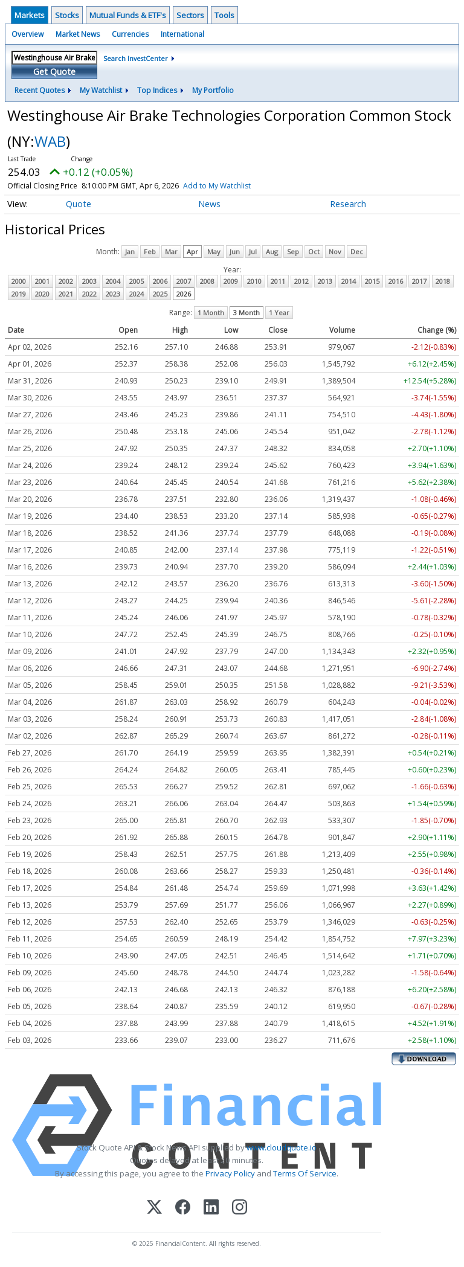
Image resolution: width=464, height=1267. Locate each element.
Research (348, 204)
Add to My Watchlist (238, 186)
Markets (29, 15)
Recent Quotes (39, 90)
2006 (160, 281)
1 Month (211, 312)
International (182, 34)
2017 (419, 281)
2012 (301, 281)
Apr (192, 251)
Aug (272, 251)
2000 (18, 281)
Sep (293, 251)
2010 (254, 281)
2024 (136, 293)
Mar (171, 251)
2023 (113, 293)
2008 (207, 281)
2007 (183, 281)
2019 (18, 293)
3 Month (246, 312)
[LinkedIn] (211, 1208)
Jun (235, 251)
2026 (183, 293)
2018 (443, 281)
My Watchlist (101, 90)
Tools (224, 15)
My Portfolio (213, 90)
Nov (335, 251)
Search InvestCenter (135, 58)
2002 (66, 281)
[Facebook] (182, 1208)
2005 (136, 281)
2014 (348, 281)
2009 (231, 281)
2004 (113, 281)
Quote (78, 204)
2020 (42, 293)
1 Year (279, 312)
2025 (160, 293)
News (209, 204)
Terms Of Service (305, 1173)
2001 (42, 281)
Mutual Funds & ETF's (127, 15)
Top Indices (157, 90)
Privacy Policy (230, 1173)
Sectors (190, 15)
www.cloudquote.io (281, 1147)
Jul (253, 251)
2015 (372, 281)
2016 (395, 281)
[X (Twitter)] (154, 1208)
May (214, 251)
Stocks (67, 15)
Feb (150, 251)
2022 (89, 293)
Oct (314, 251)
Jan (130, 251)
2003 (89, 281)
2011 (278, 281)
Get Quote (54, 71)
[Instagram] (239, 1208)
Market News (78, 34)
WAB (50, 141)
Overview (27, 34)
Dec (356, 251)
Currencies (130, 34)
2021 (66, 293)
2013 (325, 281)
